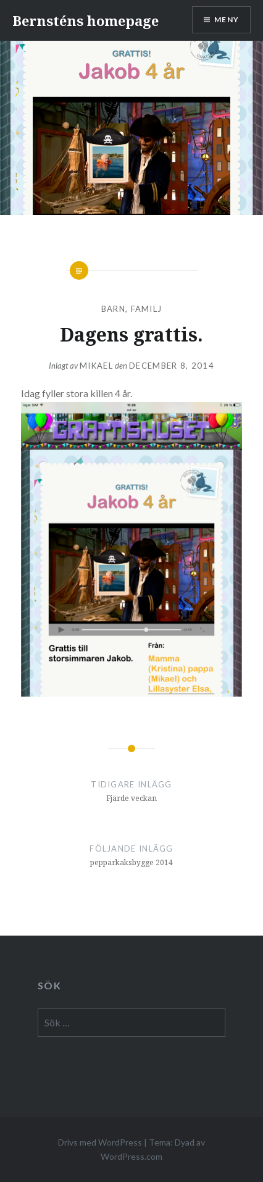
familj (146, 309)
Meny (226, 19)
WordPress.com (131, 1156)
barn (113, 309)
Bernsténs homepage (85, 20)
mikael (96, 366)
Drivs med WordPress (100, 1142)
